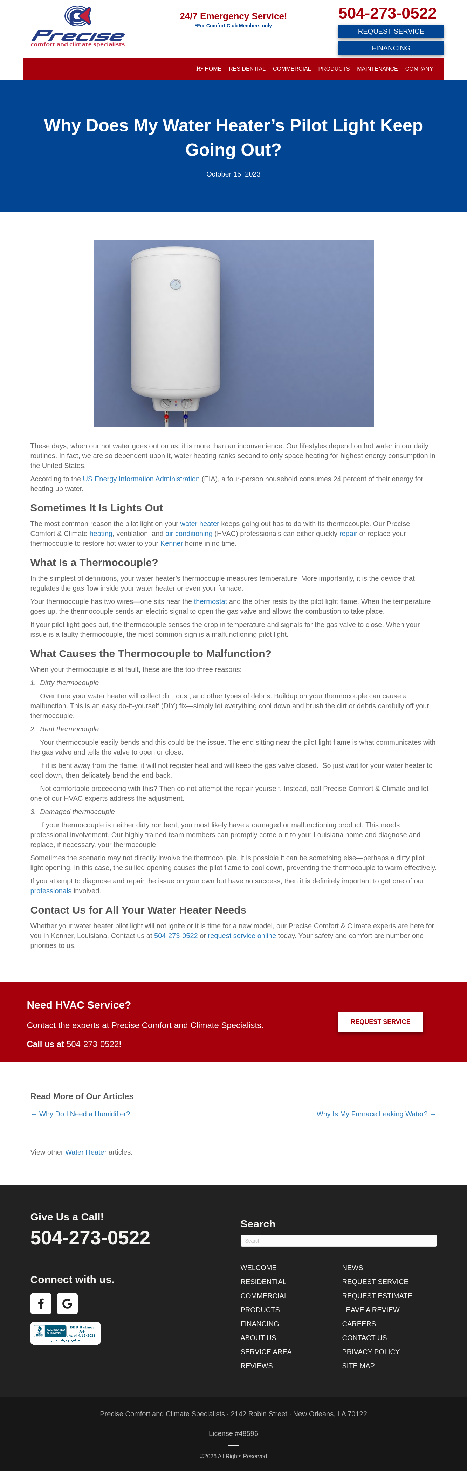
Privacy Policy (371, 1352)
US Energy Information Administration (141, 479)
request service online (242, 935)
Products (334, 69)
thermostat (210, 601)
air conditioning (189, 533)
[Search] (339, 1241)
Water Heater (86, 1152)
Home (208, 69)
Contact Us (364, 1338)
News (352, 1268)
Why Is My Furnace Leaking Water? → (377, 1114)
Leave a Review (371, 1310)
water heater (199, 524)
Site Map (358, 1366)
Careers (359, 1324)
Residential (247, 69)
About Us (258, 1338)
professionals (51, 891)
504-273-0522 (387, 13)
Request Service (375, 1282)
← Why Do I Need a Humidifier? (80, 1114)
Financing (260, 1324)
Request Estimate (377, 1296)
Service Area (266, 1352)
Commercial (292, 69)
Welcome (259, 1268)
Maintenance (377, 69)
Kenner (171, 543)
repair (348, 533)
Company (419, 69)
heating (100, 533)
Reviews (257, 1366)
